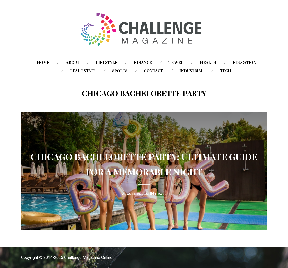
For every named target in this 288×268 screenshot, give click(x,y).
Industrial (191, 70)
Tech (225, 70)
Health (208, 62)
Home (43, 62)
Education (244, 62)
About (72, 62)
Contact (153, 70)
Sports (119, 70)
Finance (143, 62)
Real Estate (83, 70)
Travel (175, 62)
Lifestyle (106, 62)
